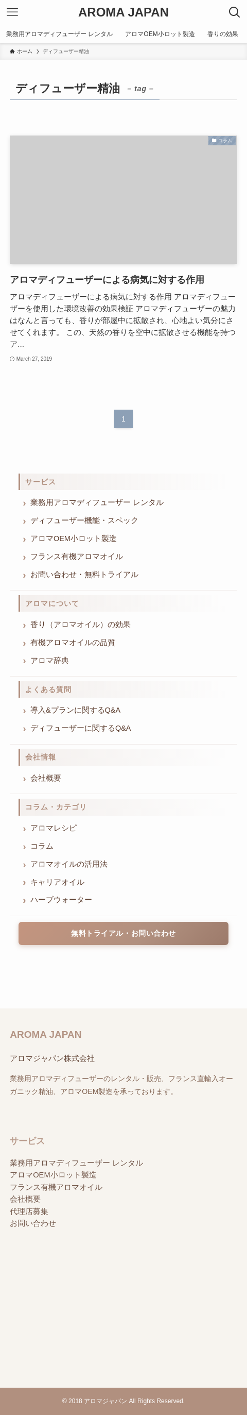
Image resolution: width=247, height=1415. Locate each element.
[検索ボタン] (234, 12)
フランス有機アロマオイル (76, 556)
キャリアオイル (57, 882)
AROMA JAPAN (123, 12)
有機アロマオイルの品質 (72, 642)
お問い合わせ (33, 1232)
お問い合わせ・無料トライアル (84, 574)
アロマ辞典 (49, 660)
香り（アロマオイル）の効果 (80, 624)
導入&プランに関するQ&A (75, 710)
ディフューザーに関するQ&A (80, 728)
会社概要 (45, 778)
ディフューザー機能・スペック (84, 520)
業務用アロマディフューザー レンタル (97, 502)
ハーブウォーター (61, 900)
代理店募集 (29, 1220)
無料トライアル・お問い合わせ (123, 933)
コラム (42, 846)
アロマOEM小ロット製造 (73, 538)
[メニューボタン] (12, 12)
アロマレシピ (53, 828)
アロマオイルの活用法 (69, 864)
